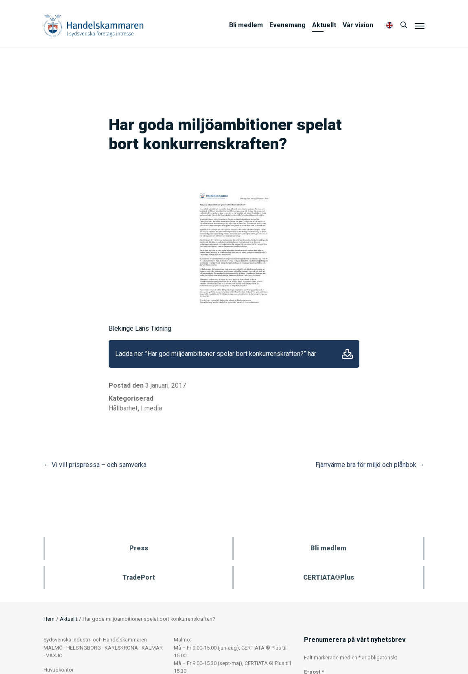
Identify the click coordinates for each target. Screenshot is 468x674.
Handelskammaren (93, 25)
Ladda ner (347, 354)
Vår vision (358, 25)
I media (151, 408)
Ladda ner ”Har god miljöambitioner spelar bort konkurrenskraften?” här (215, 354)
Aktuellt (324, 25)
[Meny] (419, 26)
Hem (49, 619)
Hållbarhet (123, 408)
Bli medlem (246, 25)
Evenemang (287, 25)
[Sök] (403, 25)
